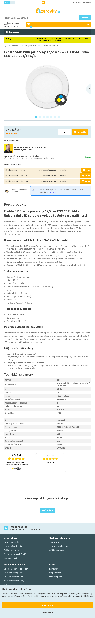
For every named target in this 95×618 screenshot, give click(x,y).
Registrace (77, 3)
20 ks (87, 181)
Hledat (85, 18)
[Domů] (6, 46)
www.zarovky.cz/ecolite (29, 156)
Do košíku (82, 132)
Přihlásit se (87, 3)
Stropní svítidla (31, 46)
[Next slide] (88, 89)
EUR (12, 3)
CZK (6, 3)
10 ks (87, 176)
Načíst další (47, 510)
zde (91, 596)
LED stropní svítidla (50, 46)
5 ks (88, 170)
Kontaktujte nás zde (23, 150)
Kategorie (14, 32)
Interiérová (16, 46)
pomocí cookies (70, 594)
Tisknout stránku (12, 140)
